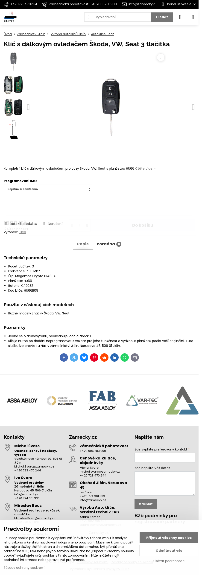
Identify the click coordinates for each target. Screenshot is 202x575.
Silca (22, 232)
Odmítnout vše (169, 550)
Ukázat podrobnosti (168, 561)
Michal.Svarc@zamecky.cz (34, 466)
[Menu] (193, 17)
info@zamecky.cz (27, 494)
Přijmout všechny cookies (169, 537)
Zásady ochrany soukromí (24, 567)
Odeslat (146, 504)
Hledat (162, 17)
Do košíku (142, 208)
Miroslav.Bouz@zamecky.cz (35, 518)
